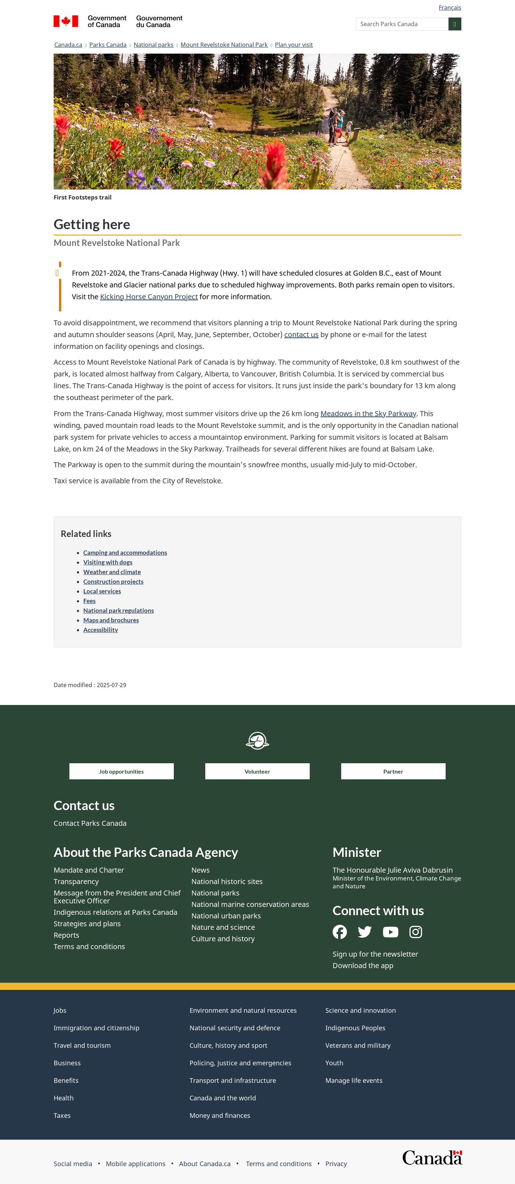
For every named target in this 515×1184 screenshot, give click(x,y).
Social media (73, 1163)
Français (450, 7)
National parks (153, 45)
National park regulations (118, 610)
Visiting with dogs (107, 562)
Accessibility (100, 629)
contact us (301, 334)
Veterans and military (358, 1045)
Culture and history (223, 938)
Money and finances (220, 1115)
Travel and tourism (82, 1045)
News (200, 870)
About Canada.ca (205, 1163)
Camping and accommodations (125, 552)
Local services (102, 591)
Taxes (62, 1115)
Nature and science (223, 927)
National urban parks (226, 916)
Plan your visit (294, 45)
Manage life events (354, 1080)
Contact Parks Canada (90, 823)
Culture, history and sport (229, 1045)
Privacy (336, 1163)
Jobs (60, 1010)
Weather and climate (112, 572)
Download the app (363, 965)
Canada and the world (223, 1098)
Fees (89, 601)
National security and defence (235, 1027)
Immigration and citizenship (96, 1027)
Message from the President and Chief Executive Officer (117, 897)
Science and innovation (360, 1010)
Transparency (76, 881)
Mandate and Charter (89, 870)
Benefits (66, 1080)
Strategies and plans (87, 923)
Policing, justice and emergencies (240, 1063)
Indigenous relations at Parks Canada (115, 912)
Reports (66, 935)
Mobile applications (136, 1163)
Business (67, 1063)
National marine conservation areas (250, 904)
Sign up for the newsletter (375, 954)
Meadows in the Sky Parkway (368, 413)
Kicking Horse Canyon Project (149, 296)
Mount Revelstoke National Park (224, 45)
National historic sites (227, 881)
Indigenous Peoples (355, 1027)
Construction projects (113, 581)
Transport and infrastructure (233, 1080)
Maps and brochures (111, 620)
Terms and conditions (89, 946)
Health (64, 1098)
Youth (334, 1063)
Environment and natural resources (243, 1010)
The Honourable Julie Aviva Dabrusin (397, 877)
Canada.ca (68, 45)
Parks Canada (108, 45)
